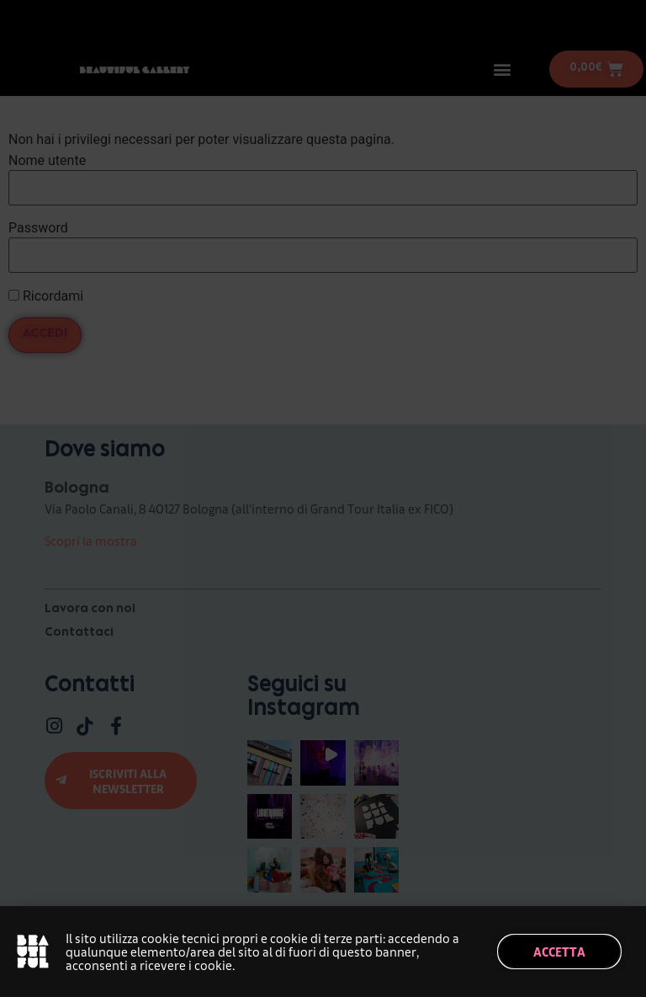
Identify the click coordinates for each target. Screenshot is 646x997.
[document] (323, 498)
